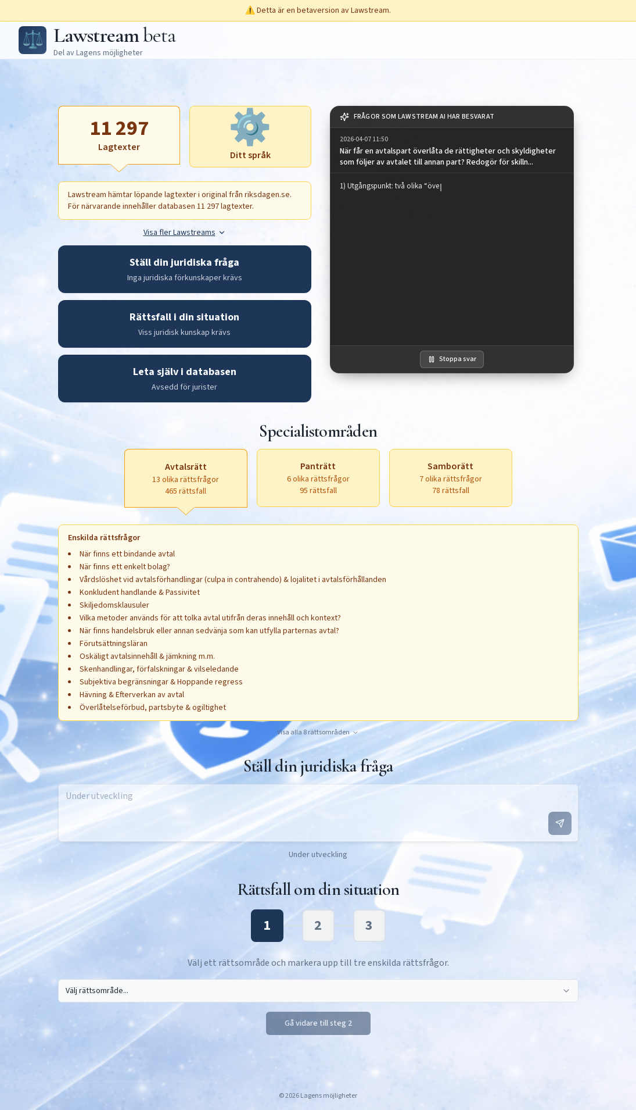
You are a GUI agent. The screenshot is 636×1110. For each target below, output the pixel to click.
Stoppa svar (451, 359)
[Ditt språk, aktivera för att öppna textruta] (250, 136)
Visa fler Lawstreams (184, 232)
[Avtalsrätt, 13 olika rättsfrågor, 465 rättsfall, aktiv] (185, 478)
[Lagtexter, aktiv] (119, 135)
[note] (451, 117)
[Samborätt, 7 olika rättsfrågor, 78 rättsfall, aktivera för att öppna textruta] (450, 478)
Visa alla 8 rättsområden (318, 732)
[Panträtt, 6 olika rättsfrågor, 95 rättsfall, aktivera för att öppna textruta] (318, 478)
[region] (451, 259)
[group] (451, 150)
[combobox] (318, 990)
